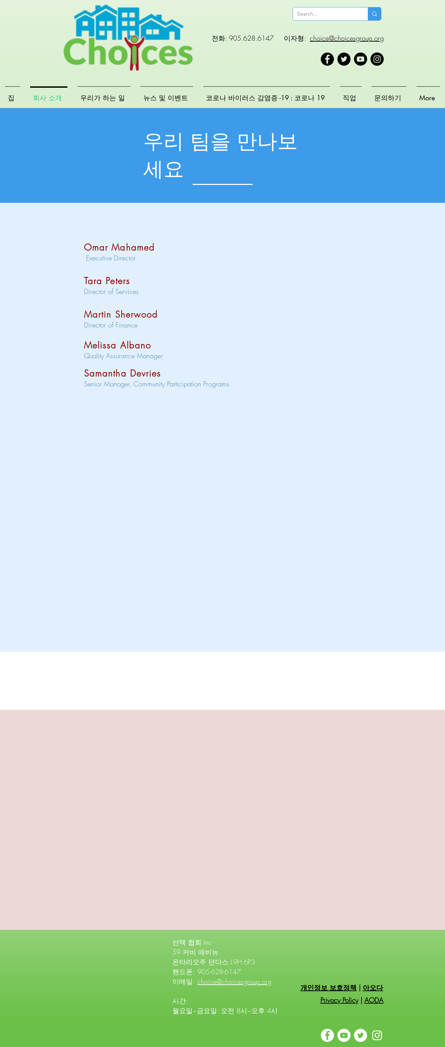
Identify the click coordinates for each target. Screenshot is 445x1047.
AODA (373, 1000)
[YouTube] (360, 59)
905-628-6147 (219, 971)
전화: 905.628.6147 (243, 38)
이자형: (295, 38)
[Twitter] (344, 59)
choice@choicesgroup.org (347, 38)
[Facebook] (327, 59)
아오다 (373, 987)
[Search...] (325, 13)
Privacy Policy (339, 1000)
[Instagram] (377, 59)
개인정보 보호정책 (328, 987)
